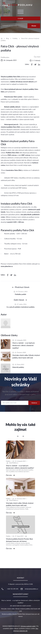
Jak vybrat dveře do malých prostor (20, 605)
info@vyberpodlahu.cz (31, 589)
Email (20, 399)
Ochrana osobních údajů (28, 626)
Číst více (9, 475)
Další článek (19, 300)
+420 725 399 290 (12, 589)
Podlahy (15, 38)
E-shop (20, 18)
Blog (7, 38)
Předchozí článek (22, 287)
